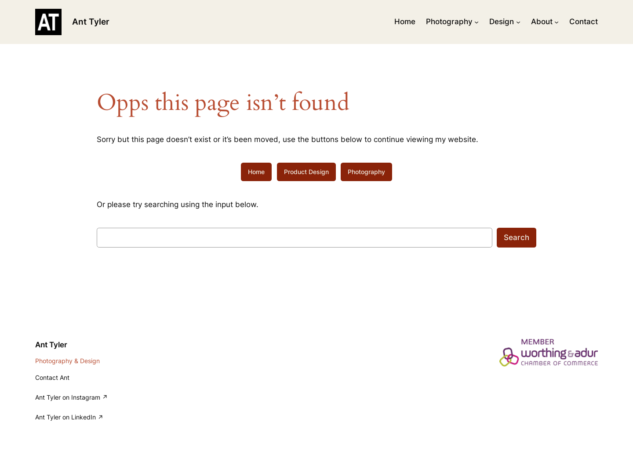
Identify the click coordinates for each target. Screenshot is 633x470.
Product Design (306, 171)
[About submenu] (556, 22)
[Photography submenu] (476, 22)
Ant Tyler (90, 21)
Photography (366, 171)
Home (256, 171)
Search (516, 237)
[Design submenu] (518, 22)
